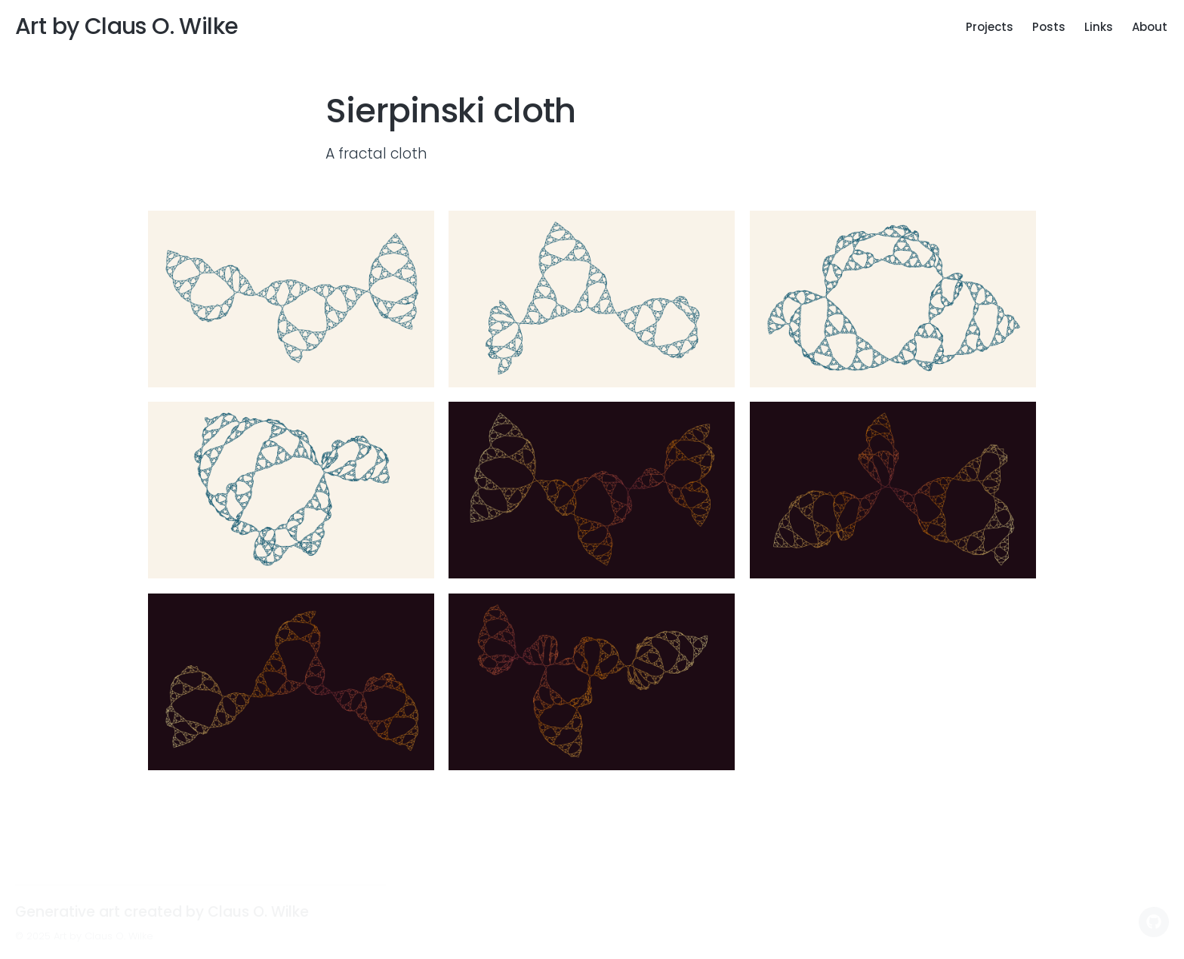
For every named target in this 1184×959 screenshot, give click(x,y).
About (1149, 27)
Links (1098, 27)
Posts (1048, 27)
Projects (989, 27)
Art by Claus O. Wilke (126, 26)
